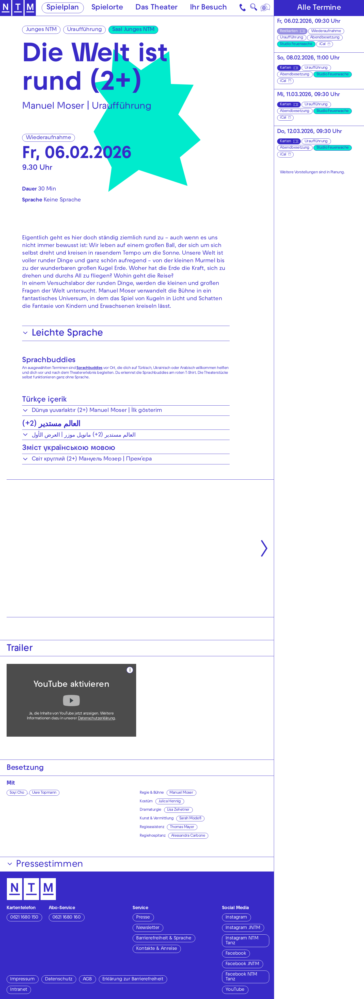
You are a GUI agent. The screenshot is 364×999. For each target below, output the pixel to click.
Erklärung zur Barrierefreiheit (132, 979)
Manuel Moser (181, 793)
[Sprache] (266, 8)
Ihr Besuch (208, 8)
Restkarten (288, 31)
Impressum (22, 979)
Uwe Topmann (44, 793)
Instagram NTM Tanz (242, 941)
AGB (87, 979)
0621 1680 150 (24, 918)
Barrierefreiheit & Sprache (163, 938)
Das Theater (156, 8)
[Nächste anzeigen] (264, 548)
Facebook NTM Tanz (241, 977)
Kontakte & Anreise (156, 949)
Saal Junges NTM (133, 30)
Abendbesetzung (325, 37)
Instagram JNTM (243, 928)
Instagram (236, 918)
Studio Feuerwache (296, 44)
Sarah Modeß (190, 818)
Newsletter (147, 928)
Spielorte (107, 8)
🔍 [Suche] (253, 8)
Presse (143, 918)
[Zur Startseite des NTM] (18, 8)
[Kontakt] (243, 8)
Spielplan (62, 8)
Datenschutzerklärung (96, 718)
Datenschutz (58, 979)
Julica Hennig (170, 801)
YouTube (235, 990)
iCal (322, 44)
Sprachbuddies (48, 360)
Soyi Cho (17, 793)
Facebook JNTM (242, 964)
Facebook (236, 954)
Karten (285, 68)
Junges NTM (41, 30)
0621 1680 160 (66, 918)
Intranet (18, 990)
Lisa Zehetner (178, 810)
